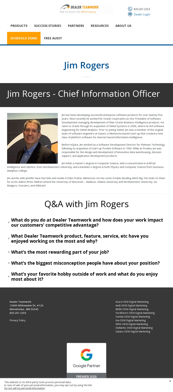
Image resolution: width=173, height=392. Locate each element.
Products (18, 26)
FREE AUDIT (53, 38)
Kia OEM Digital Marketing (131, 320)
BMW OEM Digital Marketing (132, 309)
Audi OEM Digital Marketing (131, 305)
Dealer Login (142, 14)
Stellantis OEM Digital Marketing (134, 327)
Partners (76, 26)
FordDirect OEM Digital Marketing (135, 312)
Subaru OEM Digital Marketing (133, 331)
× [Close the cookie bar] (170, 381)
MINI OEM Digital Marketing (132, 324)
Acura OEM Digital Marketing (132, 301)
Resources (100, 26)
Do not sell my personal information (24, 388)
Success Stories (47, 26)
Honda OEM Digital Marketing (133, 316)
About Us (123, 26)
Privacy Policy (18, 320)
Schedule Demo (23, 38)
